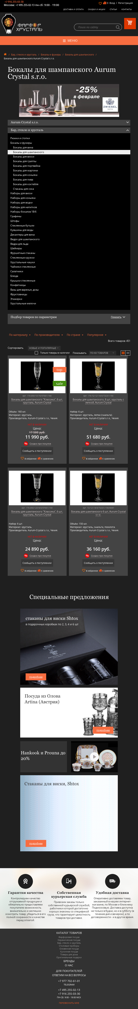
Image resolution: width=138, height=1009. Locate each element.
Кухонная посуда (69, 951)
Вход (112, 3)
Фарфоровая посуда (69, 937)
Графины (15, 216)
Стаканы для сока (23, 189)
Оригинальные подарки (69, 957)
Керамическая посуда (69, 939)
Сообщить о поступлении (37, 451)
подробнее (36, 677)
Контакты (126, 9)
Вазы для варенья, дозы (24, 289)
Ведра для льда (19, 244)
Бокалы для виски (23, 156)
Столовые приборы (69, 945)
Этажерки (16, 299)
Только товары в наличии (52, 352)
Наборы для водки (21, 202)
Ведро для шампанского (25, 239)
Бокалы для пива (23, 179)
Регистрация (125, 3)
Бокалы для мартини (25, 170)
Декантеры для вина (22, 234)
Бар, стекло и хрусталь (24, 54)
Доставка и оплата (73, 9)
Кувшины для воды (21, 230)
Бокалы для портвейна (26, 166)
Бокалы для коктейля (25, 184)
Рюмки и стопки (20, 138)
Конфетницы (18, 285)
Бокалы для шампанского (79, 54)
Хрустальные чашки (22, 262)
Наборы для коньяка (22, 198)
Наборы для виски (21, 193)
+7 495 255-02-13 (25, 5)
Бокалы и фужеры (51, 54)
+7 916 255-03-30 (14, 1)
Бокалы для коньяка (25, 175)
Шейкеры (16, 248)
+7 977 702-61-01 (69, 981)
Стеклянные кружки (22, 257)
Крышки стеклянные (22, 280)
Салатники (16, 271)
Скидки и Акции (96, 9)
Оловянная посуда (69, 948)
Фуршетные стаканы (22, 253)
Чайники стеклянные (23, 266)
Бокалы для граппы (24, 161)
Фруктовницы (18, 294)
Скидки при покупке (40, 443)
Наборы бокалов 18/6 (23, 211)
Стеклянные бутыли (22, 225)
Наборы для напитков (23, 207)
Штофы (14, 221)
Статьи (113, 9)
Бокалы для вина (23, 147)
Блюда (14, 276)
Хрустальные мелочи (23, 303)
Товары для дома (69, 954)
